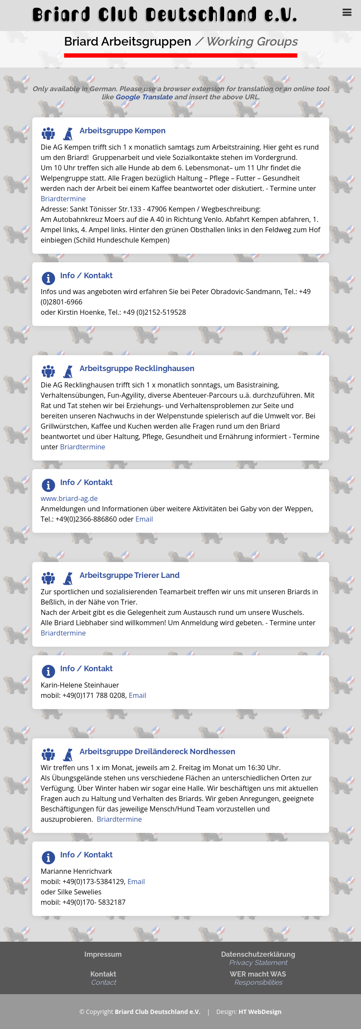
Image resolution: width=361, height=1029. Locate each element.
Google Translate (144, 97)
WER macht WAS (258, 978)
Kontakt (103, 978)
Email (144, 519)
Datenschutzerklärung (258, 958)
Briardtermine (63, 198)
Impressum (103, 954)
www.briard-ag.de (69, 498)
